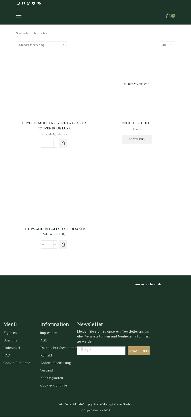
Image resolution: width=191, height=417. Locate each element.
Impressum (48, 333)
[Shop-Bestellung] (41, 45)
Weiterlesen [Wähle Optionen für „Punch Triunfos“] (137, 139)
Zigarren (10, 333)
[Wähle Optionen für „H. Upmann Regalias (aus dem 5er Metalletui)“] (63, 245)
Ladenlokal (11, 348)
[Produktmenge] (49, 143)
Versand (46, 370)
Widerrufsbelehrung (55, 363)
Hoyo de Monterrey (54, 134)
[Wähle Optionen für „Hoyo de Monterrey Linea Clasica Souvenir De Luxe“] (63, 143)
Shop (36, 33)
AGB (43, 340)
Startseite (22, 33)
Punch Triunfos (137, 123)
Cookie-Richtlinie (16, 363)
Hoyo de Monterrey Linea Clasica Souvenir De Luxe (54, 126)
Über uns (10, 340)
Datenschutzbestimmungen (58, 348)
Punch (137, 129)
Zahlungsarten (51, 378)
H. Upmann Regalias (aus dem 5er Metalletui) (54, 232)
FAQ (6, 355)
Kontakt (46, 355)
